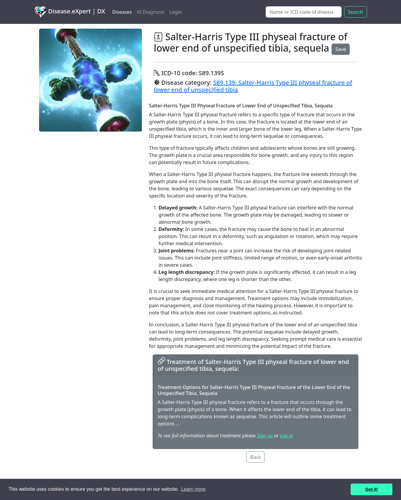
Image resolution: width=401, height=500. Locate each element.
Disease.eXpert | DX (69, 12)
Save (340, 49)
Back (255, 457)
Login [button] (175, 12)
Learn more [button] (193, 489)
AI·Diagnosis (151, 12)
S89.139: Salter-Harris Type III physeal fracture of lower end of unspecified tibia (253, 86)
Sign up (265, 435)
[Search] (304, 12)
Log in (286, 435)
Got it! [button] (371, 489)
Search (355, 12)
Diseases (122, 12)
